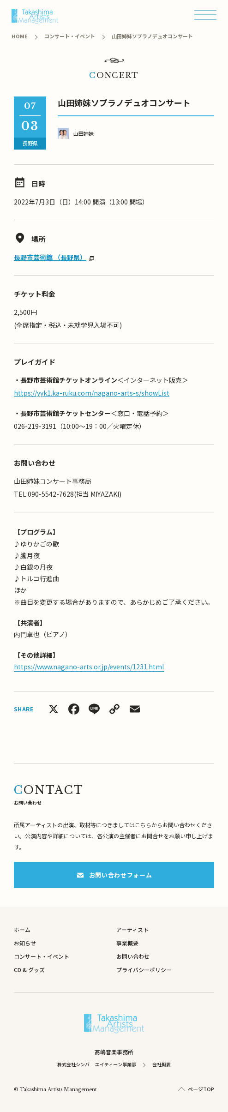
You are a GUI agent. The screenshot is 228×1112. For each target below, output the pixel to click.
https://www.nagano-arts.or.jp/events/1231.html (89, 666)
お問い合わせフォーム (114, 875)
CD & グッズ (29, 970)
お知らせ (25, 943)
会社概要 (161, 1064)
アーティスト (132, 929)
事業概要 (127, 943)
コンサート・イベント (41, 956)
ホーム (22, 929)
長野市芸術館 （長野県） (50, 257)
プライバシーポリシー (144, 970)
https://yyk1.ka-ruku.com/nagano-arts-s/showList (91, 392)
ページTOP (201, 1089)
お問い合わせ (133, 956)
